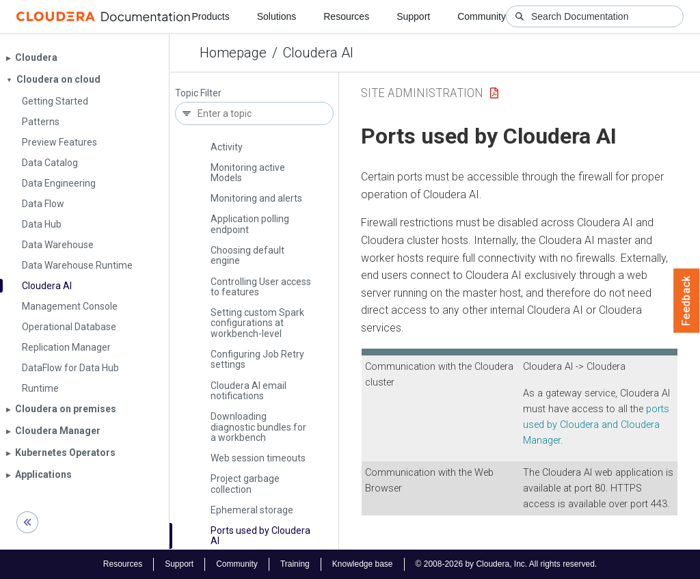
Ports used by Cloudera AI (260, 535)
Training (295, 564)
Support (413, 16)
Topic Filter (198, 93)
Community (481, 16)
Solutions (277, 16)
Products (210, 16)
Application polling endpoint (250, 223)
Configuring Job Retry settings (257, 359)
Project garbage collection (245, 483)
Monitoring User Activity (245, 141)
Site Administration (422, 92)
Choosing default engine (247, 255)
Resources (346, 16)
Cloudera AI (318, 52)
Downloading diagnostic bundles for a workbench (258, 427)
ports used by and (596, 424)
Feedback (686, 300)
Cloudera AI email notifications (248, 390)
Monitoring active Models (248, 172)
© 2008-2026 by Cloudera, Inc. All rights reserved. (506, 564)
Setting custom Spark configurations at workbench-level (257, 323)
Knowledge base (362, 564)
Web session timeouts (258, 458)
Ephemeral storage (252, 509)
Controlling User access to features (261, 286)
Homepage (233, 52)
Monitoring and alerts (256, 198)
